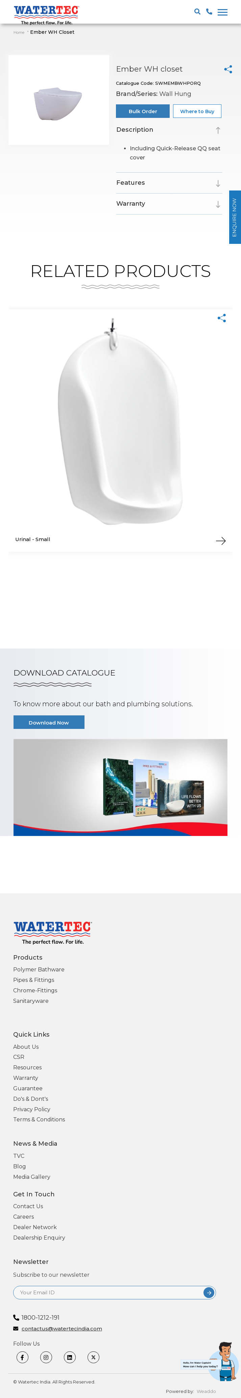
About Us (26, 1047)
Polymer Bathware (39, 969)
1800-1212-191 (40, 1317)
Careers (23, 1217)
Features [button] (130, 182)
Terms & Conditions (39, 1119)
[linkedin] (74, 1357)
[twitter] (98, 1357)
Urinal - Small (32, 539)
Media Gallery (31, 1177)
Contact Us (28, 1206)
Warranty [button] (130, 203)
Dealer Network (35, 1227)
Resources (27, 1067)
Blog (19, 1166)
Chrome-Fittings (35, 990)
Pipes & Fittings (33, 980)
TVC (18, 1156)
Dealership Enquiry (39, 1238)
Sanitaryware (31, 1001)
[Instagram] (50, 1357)
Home (19, 32)
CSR (18, 1057)
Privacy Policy (31, 1109)
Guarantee (28, 1088)
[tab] (169, 131)
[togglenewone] (221, 12)
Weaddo (206, 1391)
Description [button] (134, 129)
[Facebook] (27, 1357)
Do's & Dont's (30, 1099)
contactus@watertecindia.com (62, 1329)
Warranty (25, 1078)
